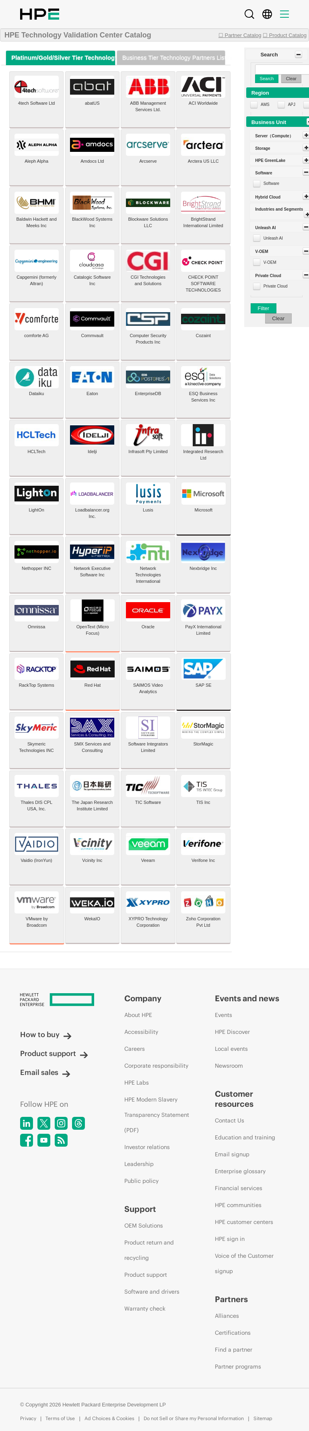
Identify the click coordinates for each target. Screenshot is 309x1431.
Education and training (245, 1137)
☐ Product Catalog (285, 35)
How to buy (46, 1034)
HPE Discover (232, 1031)
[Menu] (284, 14)
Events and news (247, 998)
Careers (134, 1048)
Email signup (232, 1154)
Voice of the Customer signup (244, 1263)
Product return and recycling (149, 1250)
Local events (231, 1048)
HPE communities (238, 1205)
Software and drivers (151, 1291)
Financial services (238, 1188)
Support (140, 1209)
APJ (291, 104)
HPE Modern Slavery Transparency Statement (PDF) (156, 1115)
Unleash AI (273, 238)
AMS (265, 104)
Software (271, 183)
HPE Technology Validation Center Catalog (77, 35)
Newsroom (229, 1065)
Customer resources (234, 1099)
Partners (231, 1299)
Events (223, 1015)
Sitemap (262, 1418)
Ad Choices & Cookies (109, 1418)
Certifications (233, 1332)
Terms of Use (60, 1418)
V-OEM (270, 262)
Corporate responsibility (156, 1065)
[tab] (60, 57)
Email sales (45, 1072)
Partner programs (238, 1366)
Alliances (227, 1315)
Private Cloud (276, 286)
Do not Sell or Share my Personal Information (194, 1418)
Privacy (28, 1418)
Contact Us (229, 1120)
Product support (54, 1053)
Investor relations (147, 1147)
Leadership (139, 1164)
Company (142, 998)
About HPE (138, 1015)
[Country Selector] (267, 14)
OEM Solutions (143, 1225)
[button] (276, 54)
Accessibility (141, 1031)
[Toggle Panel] (298, 54)
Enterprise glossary (240, 1171)
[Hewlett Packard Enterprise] (57, 1000)
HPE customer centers (244, 1222)
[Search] (249, 14)
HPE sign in (230, 1239)
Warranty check (144, 1308)
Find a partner (233, 1349)
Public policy (141, 1181)
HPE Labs (136, 1082)
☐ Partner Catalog (240, 35)
